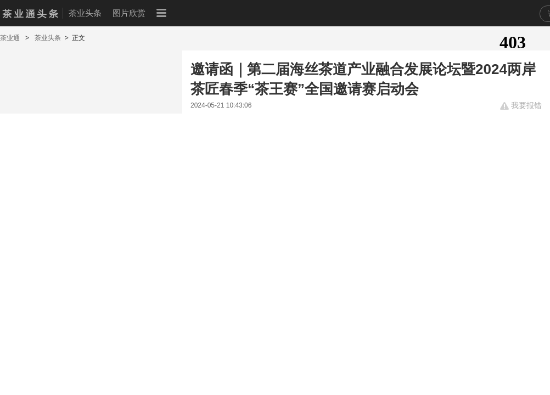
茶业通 (10, 38)
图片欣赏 (129, 13)
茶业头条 (85, 13)
